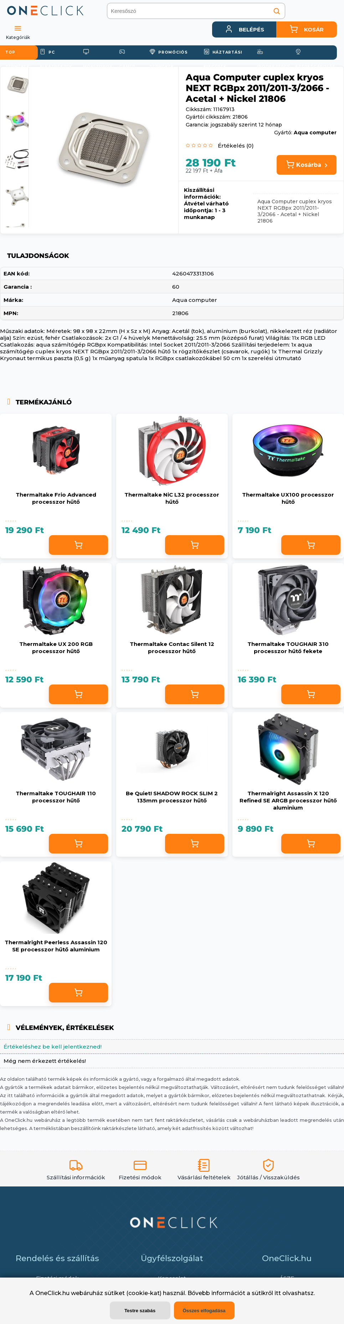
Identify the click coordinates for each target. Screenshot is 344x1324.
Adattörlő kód (286, 1246)
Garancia (57, 1246)
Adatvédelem (287, 1233)
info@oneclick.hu (178, 1273)
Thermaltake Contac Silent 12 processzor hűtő (172, 633)
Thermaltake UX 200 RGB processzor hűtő (56, 633)
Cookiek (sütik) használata (286, 1259)
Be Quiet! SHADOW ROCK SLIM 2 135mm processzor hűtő (172, 768)
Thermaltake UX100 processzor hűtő (288, 498)
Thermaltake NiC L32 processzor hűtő (171, 498)
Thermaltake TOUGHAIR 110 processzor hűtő (56, 768)
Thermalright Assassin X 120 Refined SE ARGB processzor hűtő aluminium (288, 768)
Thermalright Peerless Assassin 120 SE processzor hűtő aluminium (56, 903)
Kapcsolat (172, 1221)
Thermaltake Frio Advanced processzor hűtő (56, 498)
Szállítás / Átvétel (57, 1233)
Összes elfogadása (204, 1310)
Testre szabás (139, 1310)
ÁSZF (286, 1221)
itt (277, 1293)
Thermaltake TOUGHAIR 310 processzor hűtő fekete (288, 633)
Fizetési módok (57, 1221)
